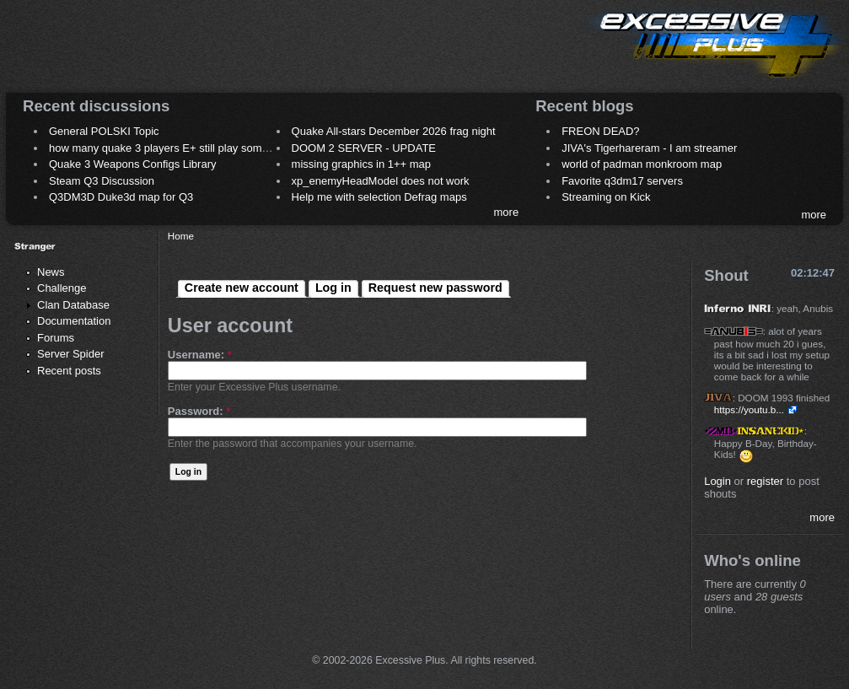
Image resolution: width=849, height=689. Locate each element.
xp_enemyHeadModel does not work (381, 181)
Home (181, 235)
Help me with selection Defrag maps (379, 197)
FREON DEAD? (600, 131)
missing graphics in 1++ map (361, 164)
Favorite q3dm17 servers (622, 181)
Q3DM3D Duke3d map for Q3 (121, 197)
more (506, 212)
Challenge (62, 288)
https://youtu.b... (749, 409)
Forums (55, 337)
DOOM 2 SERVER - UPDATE (364, 148)
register (765, 481)
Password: (199, 411)
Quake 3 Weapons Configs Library (132, 164)
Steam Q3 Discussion (101, 181)
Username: (200, 354)
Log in (333, 287)
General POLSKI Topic (104, 131)
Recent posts (69, 370)
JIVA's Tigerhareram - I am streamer (649, 148)
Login (717, 481)
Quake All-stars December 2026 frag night (394, 131)
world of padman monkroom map (642, 164)
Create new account (241, 287)
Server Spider (70, 353)
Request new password (435, 287)
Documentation (73, 321)
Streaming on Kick (606, 197)
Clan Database (73, 305)
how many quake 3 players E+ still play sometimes (171, 148)
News (51, 272)
